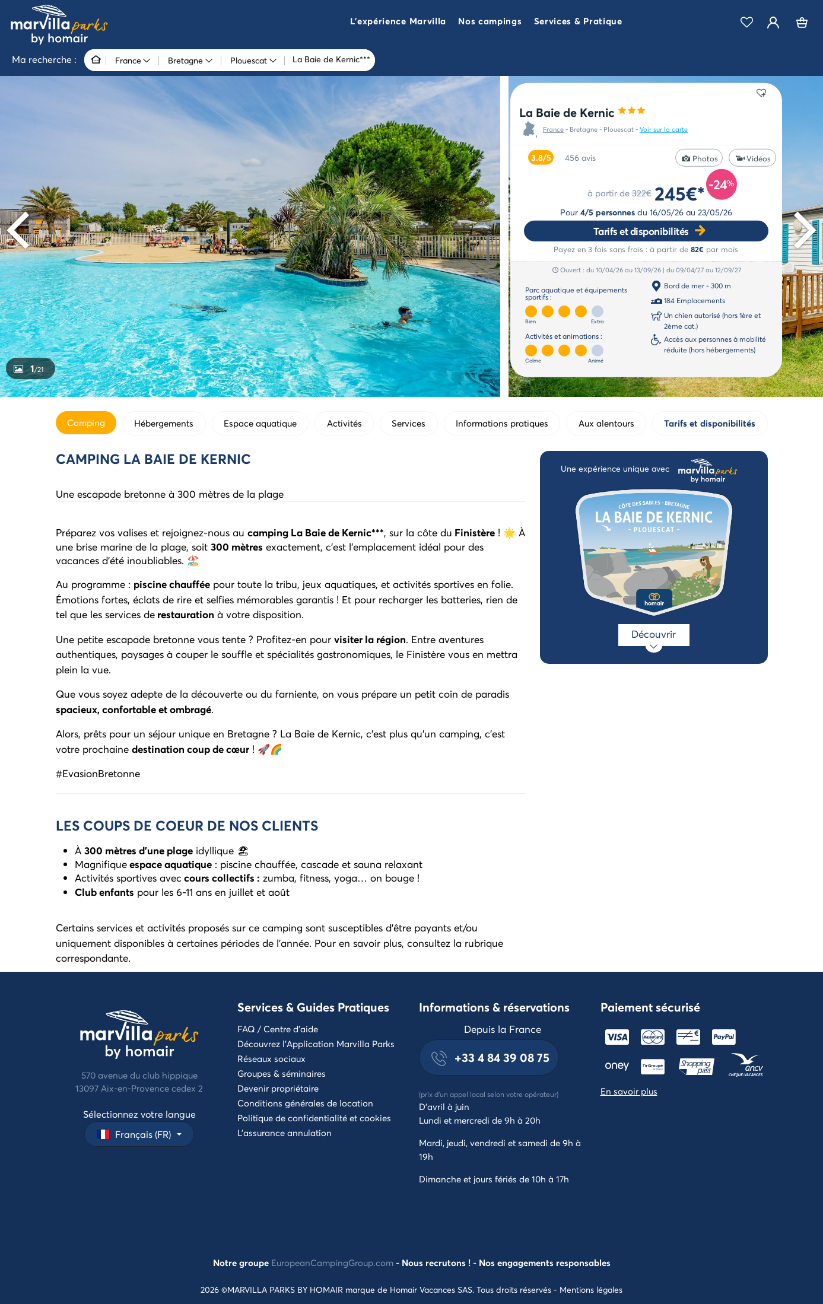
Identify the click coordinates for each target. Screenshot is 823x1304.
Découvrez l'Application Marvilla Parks (316, 1043)
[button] (398, 22)
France (553, 129)
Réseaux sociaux (271, 1058)
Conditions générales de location (305, 1103)
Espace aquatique (260, 423)
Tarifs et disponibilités (641, 230)
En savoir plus (628, 1091)
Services (408, 423)
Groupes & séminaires (281, 1073)
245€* (679, 192)
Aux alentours (606, 423)
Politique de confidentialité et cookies (314, 1118)
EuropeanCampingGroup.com (332, 1262)
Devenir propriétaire (278, 1088)
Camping (86, 422)
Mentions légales (591, 1289)
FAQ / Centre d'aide (277, 1029)
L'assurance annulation (284, 1132)
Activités (344, 423)
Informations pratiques (502, 423)
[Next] (801, 229)
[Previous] (21, 229)
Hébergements (163, 423)
